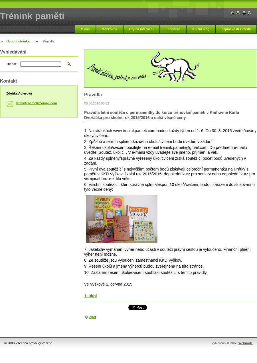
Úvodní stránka (18, 41)
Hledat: (12, 64)
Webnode (245, 343)
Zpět (92, 317)
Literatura (173, 29)
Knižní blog (200, 29)
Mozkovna (109, 29)
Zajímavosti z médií (236, 29)
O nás (85, 29)
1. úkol (90, 296)
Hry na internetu (141, 29)
